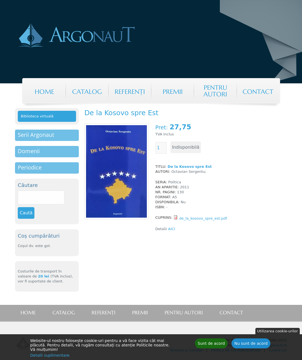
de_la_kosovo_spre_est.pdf (203, 218)
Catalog (87, 92)
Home (44, 92)
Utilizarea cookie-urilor (277, 332)
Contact (258, 92)
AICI (172, 229)
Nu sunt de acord (251, 344)
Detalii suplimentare (50, 356)
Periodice (30, 167)
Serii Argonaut (36, 134)
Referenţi (130, 92)
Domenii (29, 151)
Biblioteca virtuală (37, 116)
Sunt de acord (211, 344)
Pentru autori (215, 90)
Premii (173, 92)
